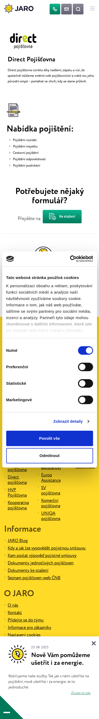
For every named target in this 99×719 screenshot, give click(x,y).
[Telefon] (55, 9)
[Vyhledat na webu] (78, 9)
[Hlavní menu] (92, 9)
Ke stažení (62, 216)
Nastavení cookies (24, 635)
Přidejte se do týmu (26, 620)
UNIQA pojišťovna (50, 516)
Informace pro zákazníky (29, 628)
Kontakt (15, 613)
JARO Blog (18, 541)
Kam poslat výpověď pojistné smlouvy (42, 556)
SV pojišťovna (50, 490)
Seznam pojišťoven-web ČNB (34, 578)
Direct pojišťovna (17, 480)
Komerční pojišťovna (50, 503)
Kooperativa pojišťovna (18, 505)
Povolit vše (49, 438)
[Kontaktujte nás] (66, 9)
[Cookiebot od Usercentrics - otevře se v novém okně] (70, 258)
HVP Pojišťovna (17, 492)
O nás (13, 605)
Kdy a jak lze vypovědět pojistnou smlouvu (47, 548)
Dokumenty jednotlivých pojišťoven (41, 563)
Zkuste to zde (81, 693)
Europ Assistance (51, 478)
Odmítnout (50, 455)
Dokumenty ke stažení (28, 571)
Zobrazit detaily (68, 421)
